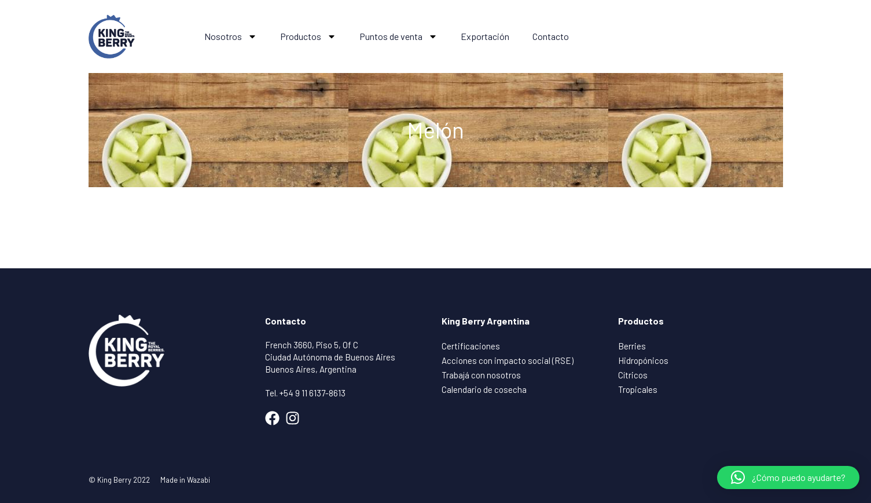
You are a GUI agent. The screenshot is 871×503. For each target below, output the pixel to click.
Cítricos (633, 375)
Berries (632, 346)
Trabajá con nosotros (481, 375)
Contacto (550, 36)
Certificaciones (471, 346)
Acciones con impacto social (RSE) (508, 360)
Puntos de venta (398, 36)
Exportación (485, 36)
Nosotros (230, 36)
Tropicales (637, 389)
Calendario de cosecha (484, 389)
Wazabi (198, 479)
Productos (308, 36)
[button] (788, 477)
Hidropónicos (643, 360)
